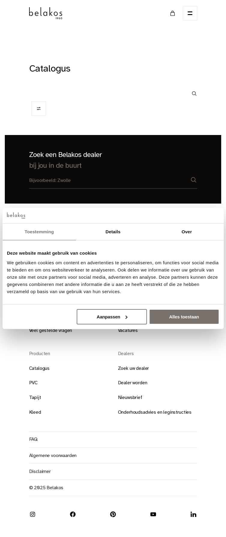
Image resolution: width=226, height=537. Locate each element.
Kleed (35, 412)
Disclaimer (40, 471)
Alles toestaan (184, 316)
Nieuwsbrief (130, 397)
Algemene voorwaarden (53, 456)
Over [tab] (187, 231)
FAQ (33, 439)
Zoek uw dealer (133, 368)
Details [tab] (113, 231)
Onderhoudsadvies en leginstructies (155, 412)
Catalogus (39, 368)
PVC (33, 383)
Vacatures (128, 330)
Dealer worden (132, 383)
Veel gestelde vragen (50, 330)
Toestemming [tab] (39, 231)
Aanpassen (112, 316)
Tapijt (35, 397)
